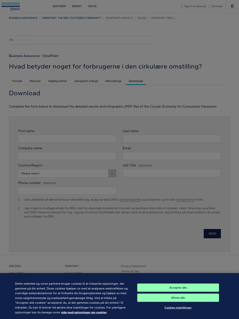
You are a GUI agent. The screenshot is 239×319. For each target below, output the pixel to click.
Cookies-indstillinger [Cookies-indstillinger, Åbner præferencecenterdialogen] (178, 310)
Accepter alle (178, 290)
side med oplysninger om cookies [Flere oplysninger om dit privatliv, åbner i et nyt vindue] (84, 314)
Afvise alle (178, 300)
